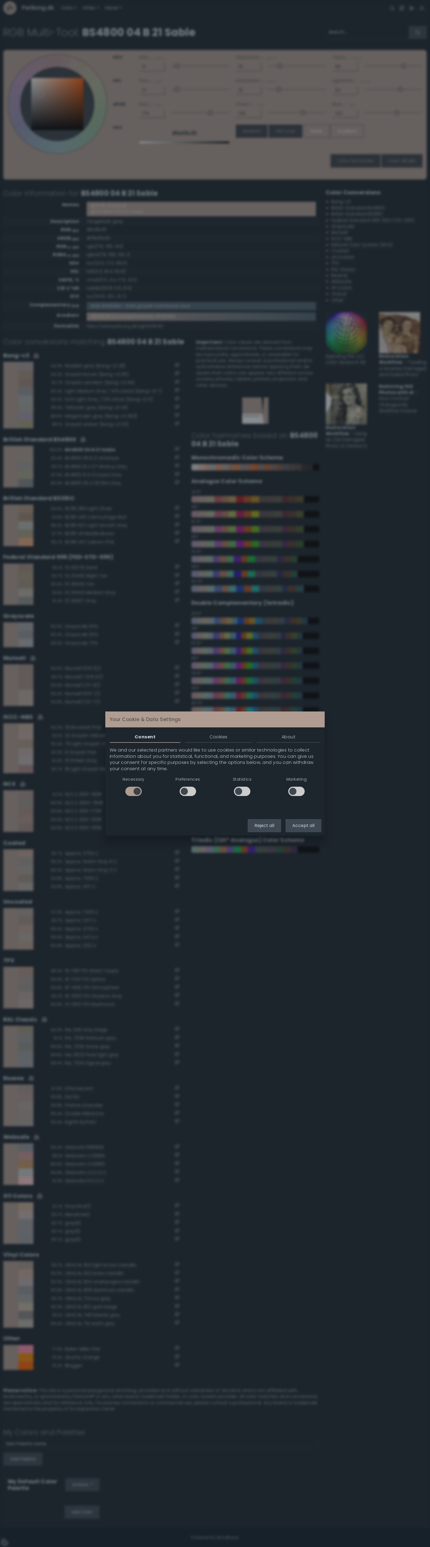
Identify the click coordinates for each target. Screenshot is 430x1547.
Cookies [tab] (218, 737)
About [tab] (288, 737)
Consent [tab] (145, 737)
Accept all (303, 825)
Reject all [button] (264, 825)
